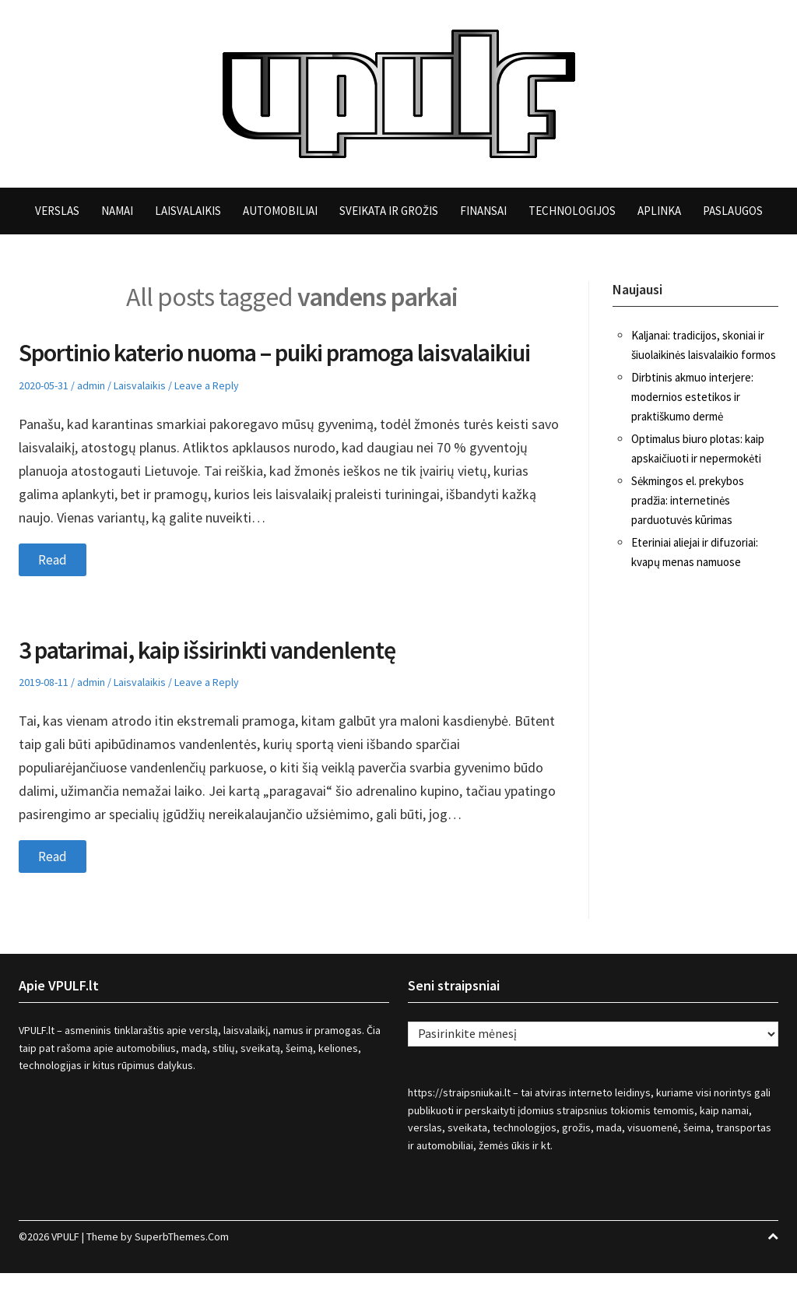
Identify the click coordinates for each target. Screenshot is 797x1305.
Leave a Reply (206, 417)
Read (53, 591)
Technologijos (572, 210)
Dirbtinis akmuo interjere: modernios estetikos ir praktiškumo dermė (692, 397)
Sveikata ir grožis (388, 210)
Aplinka (659, 210)
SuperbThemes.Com (182, 1268)
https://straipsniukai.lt (459, 1124)
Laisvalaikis (188, 210)
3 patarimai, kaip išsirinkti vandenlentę (222, 680)
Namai (117, 210)
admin (91, 417)
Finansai (483, 210)
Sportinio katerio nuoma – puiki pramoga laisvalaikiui (231, 368)
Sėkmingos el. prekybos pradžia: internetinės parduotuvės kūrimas (687, 500)
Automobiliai (280, 210)
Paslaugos (733, 210)
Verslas (57, 210)
